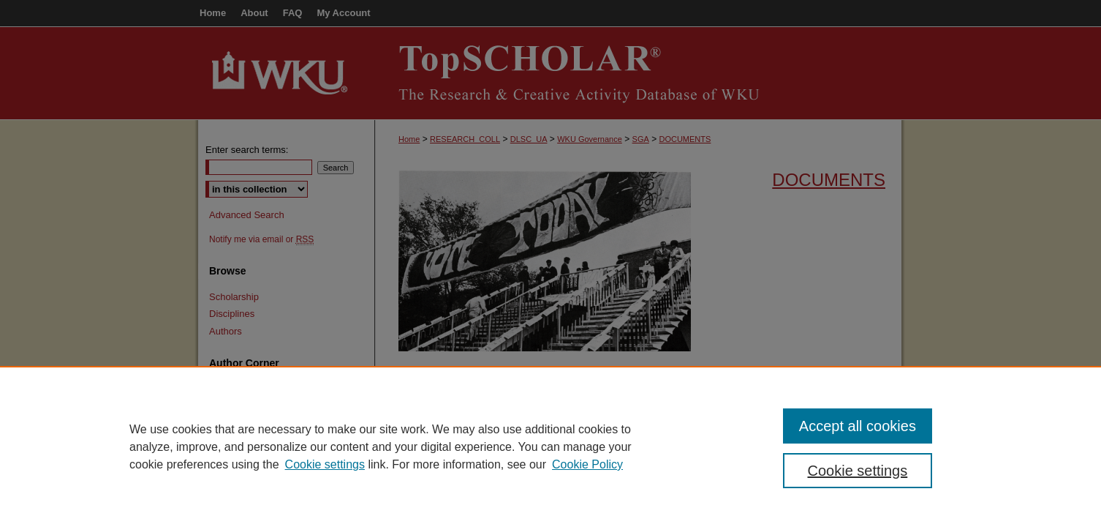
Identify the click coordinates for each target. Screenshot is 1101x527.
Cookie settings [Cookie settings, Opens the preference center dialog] (858, 471)
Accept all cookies (857, 426)
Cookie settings (325, 464)
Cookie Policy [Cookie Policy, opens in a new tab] (587, 464)
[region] (550, 446)
